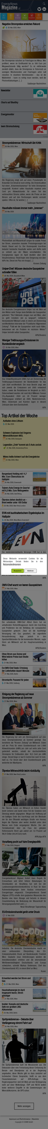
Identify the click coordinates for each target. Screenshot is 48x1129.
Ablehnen (30, 571)
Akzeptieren (17, 571)
